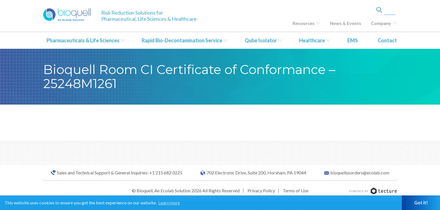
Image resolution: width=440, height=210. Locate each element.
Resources (304, 23)
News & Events (345, 23)
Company (381, 23)
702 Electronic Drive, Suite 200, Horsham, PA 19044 (256, 172)
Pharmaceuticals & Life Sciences (83, 40)
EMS (352, 40)
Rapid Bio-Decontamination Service (182, 40)
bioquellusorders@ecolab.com (359, 172)
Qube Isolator (261, 40)
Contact (387, 40)
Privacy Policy (261, 190)
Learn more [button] (169, 202)
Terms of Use (295, 190)
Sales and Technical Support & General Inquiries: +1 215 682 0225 (119, 172)
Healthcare (312, 40)
